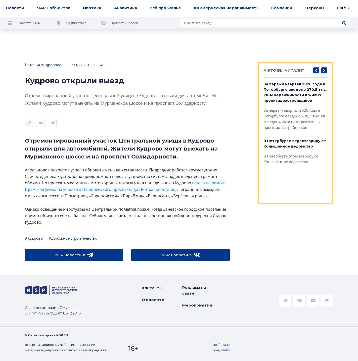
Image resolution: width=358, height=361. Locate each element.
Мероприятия (197, 305)
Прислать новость (125, 23)
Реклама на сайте (194, 290)
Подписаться (76, 23)
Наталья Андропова (43, 64)
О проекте (153, 299)
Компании (281, 7)
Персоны (314, 7)
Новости (15, 7)
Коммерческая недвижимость (226, 7)
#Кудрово (34, 238)
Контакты (152, 287)
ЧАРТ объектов (53, 7)
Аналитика (125, 7)
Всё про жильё (165, 7)
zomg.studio (220, 350)
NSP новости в (74, 255)
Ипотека (92, 7)
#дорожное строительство (73, 238)
